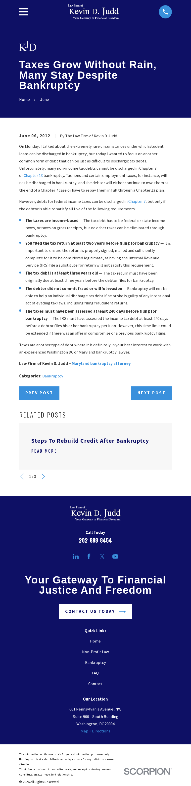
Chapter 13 (33, 175)
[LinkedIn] (76, 556)
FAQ (95, 673)
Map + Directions (95, 731)
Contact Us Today (95, 611)
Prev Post (39, 393)
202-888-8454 (95, 540)
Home (95, 641)
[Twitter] (102, 556)
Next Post (152, 393)
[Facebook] (89, 556)
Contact (95, 683)
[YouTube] (115, 556)
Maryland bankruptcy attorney (101, 363)
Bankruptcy (52, 376)
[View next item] (43, 476)
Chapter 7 (136, 201)
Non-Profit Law (95, 651)
